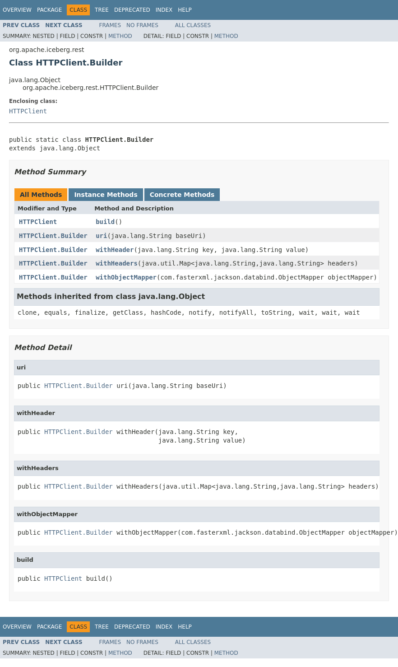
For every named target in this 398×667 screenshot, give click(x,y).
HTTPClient (28, 111)
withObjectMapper (126, 277)
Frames (110, 25)
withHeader (115, 249)
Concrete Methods (182, 194)
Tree (102, 10)
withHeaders (117, 263)
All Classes (193, 25)
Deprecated (132, 10)
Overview (17, 10)
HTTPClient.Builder (53, 235)
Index (164, 10)
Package (49, 10)
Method (120, 36)
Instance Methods (105, 194)
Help (185, 10)
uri (101, 235)
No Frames (142, 25)
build (105, 221)
